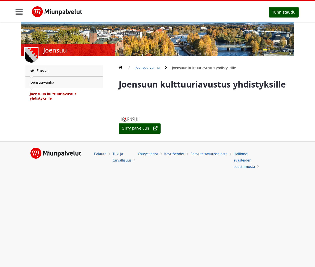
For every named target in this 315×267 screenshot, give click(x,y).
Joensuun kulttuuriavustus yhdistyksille (53, 96)
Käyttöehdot (174, 153)
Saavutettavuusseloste (209, 153)
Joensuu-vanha (42, 82)
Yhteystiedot (148, 153)
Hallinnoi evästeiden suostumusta (244, 160)
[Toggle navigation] (19, 11)
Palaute (100, 153)
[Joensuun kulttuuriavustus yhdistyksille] (140, 128)
